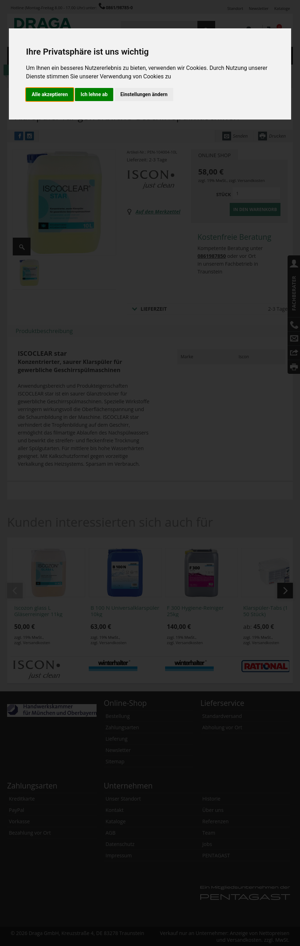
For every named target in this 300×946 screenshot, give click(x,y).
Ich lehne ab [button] (94, 94)
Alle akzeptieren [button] (50, 94)
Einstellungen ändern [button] (144, 94)
